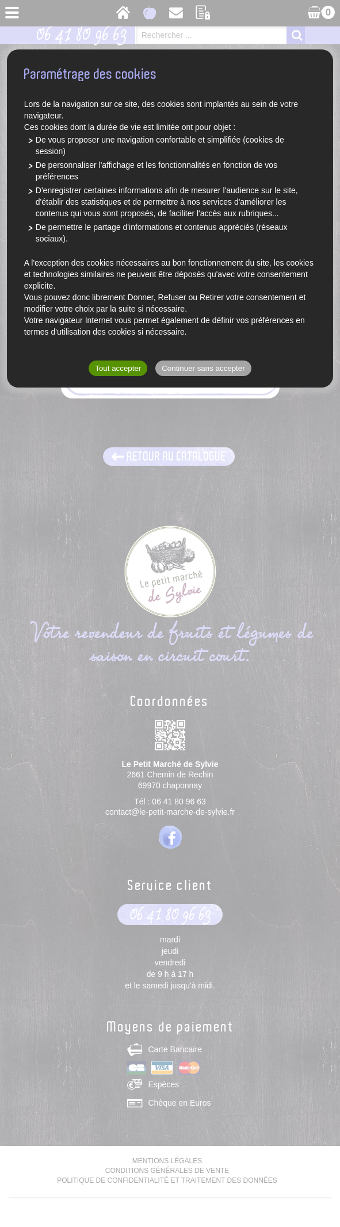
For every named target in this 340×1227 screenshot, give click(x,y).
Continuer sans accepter (203, 368)
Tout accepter (118, 368)
